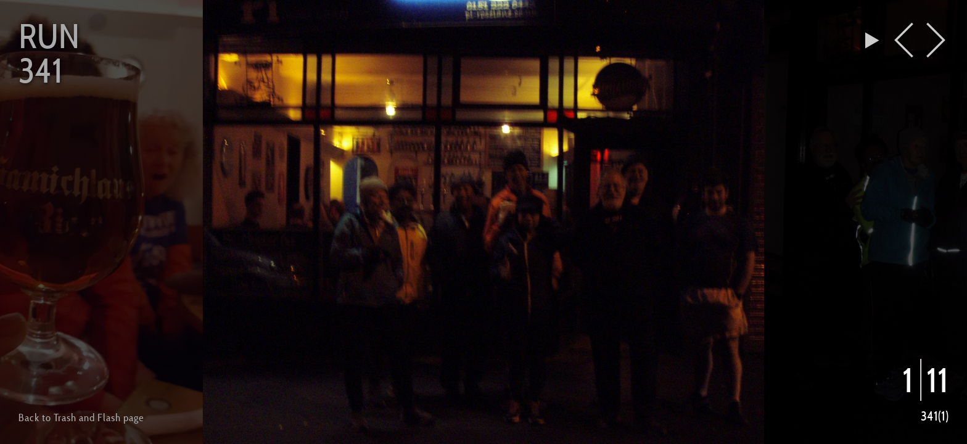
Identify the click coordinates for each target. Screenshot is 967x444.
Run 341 (49, 53)
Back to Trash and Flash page (81, 417)
